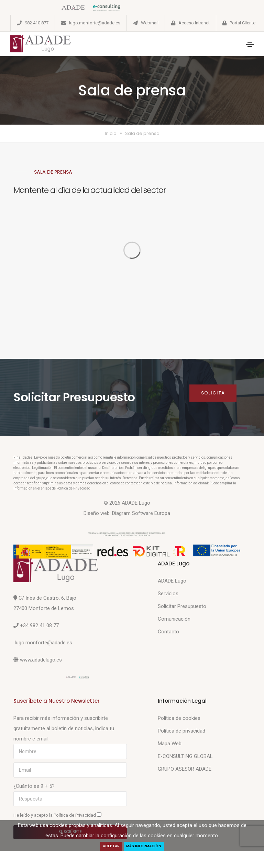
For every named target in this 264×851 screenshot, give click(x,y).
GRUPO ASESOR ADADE (184, 769)
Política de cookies (179, 718)
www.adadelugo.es (41, 660)
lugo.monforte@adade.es (94, 22)
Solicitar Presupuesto (182, 606)
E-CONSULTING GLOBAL (185, 756)
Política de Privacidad (75, 815)
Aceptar (111, 846)
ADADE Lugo (172, 581)
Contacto (168, 632)
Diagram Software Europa (141, 513)
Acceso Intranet (194, 22)
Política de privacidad (181, 731)
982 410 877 (36, 22)
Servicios (168, 593)
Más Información (144, 846)
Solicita (213, 393)
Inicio (111, 133)
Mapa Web (170, 743)
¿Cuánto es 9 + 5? (34, 786)
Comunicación (174, 619)
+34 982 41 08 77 (39, 625)
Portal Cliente (242, 22)
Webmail (149, 22)
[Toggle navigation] (250, 44)
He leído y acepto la (57, 815)
